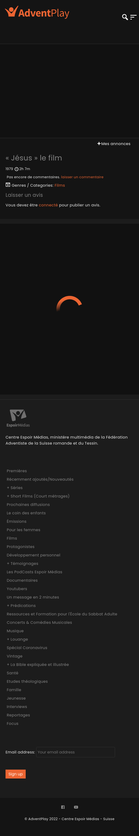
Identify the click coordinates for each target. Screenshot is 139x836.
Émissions (16, 521)
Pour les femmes (23, 530)
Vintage (15, 656)
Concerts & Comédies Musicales (39, 622)
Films (60, 185)
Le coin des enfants (26, 513)
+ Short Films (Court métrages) (38, 496)
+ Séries (15, 488)
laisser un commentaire (82, 177)
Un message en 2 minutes (33, 597)
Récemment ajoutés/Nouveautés (40, 479)
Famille (14, 690)
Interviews (17, 706)
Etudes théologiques (27, 681)
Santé (12, 673)
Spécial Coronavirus (27, 648)
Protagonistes (21, 546)
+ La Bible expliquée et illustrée (38, 664)
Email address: (60, 752)
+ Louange (17, 639)
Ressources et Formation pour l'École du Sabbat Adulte (62, 614)
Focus (12, 723)
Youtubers (17, 589)
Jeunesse (16, 698)
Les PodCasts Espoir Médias (34, 572)
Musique (15, 631)
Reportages (18, 715)
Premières (17, 471)
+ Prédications (21, 605)
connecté (48, 205)
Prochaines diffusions (28, 504)
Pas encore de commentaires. (55, 177)
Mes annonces (114, 144)
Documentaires (22, 580)
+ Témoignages (22, 563)
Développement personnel (33, 555)
